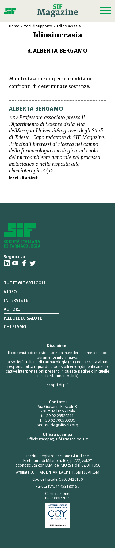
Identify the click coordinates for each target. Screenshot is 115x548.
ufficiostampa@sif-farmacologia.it (57, 439)
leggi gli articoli (24, 178)
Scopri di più (58, 385)
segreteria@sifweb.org (57, 425)
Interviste (16, 300)
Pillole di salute (23, 318)
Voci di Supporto (38, 26)
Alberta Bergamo (60, 50)
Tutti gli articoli (25, 283)
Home (14, 26)
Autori (12, 309)
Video (10, 291)
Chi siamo (15, 326)
